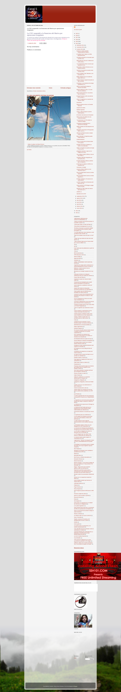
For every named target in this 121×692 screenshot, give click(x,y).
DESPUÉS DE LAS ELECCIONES (82, 324)
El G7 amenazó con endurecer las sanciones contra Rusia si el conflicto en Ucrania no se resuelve (83, 335)
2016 (77, 39)
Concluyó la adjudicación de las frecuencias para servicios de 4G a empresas (84, 302)
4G (74, 246)
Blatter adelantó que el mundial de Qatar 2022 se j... (84, 77)
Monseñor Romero (78, 459)
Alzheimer (76, 260)
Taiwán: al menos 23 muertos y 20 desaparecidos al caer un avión (82, 520)
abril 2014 (79, 204)
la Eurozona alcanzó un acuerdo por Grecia (84, 411)
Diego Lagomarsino (78, 326)
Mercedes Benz (77, 455)
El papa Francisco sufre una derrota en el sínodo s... (85, 96)
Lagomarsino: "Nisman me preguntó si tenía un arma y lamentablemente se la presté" (84, 441)
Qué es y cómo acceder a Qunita (81, 495)
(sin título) (29, 149)
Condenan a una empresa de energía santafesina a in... (85, 84)
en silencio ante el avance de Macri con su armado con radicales (83, 355)
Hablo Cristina (77, 375)
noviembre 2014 (80, 47)
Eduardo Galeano (78, 328)
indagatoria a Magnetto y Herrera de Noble (83, 381)
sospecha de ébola (81, 107)
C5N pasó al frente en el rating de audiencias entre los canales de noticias (83, 275)
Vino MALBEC (77, 537)
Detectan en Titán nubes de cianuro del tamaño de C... (85, 189)
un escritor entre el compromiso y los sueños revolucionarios (82, 526)
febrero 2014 (80, 206)
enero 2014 (79, 208)
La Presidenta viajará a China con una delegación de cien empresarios (82, 425)
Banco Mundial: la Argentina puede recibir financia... (84, 137)
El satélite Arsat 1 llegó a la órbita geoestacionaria (84, 55)
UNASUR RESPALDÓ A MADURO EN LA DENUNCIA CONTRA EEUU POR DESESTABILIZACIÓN (83, 533)
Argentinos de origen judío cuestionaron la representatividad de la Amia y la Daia (83, 265)
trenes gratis (77, 524)
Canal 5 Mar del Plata (32, 12)
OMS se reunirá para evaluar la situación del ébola (84, 87)
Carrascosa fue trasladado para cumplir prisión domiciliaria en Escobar (83, 283)
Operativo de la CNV (81, 193)
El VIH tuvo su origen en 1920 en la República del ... (85, 164)
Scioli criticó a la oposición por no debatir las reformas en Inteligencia (83, 503)
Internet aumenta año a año (80, 387)
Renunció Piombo (78, 497)
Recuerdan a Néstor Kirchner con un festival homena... (85, 67)
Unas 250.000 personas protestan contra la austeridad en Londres (84, 529)
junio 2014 (79, 202)
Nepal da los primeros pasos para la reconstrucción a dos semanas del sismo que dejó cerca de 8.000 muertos (83, 471)
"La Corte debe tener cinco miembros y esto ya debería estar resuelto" (84, 233)
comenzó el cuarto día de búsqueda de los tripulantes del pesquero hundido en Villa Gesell (83, 295)
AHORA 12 (79, 191)
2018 (77, 35)
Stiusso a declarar (78, 513)
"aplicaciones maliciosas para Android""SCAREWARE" (80, 219)
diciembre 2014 (80, 45)
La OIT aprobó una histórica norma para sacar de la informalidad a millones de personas (83, 417)
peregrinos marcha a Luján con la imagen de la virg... (84, 152)
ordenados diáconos (78, 483)
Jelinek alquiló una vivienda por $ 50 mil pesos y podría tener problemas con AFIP (83, 390)
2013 (77, 210)
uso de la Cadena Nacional (80, 536)
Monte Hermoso (77, 460)
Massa (75, 453)
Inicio (50, 88)
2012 (77, 212)
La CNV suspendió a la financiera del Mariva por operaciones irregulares (44, 34)
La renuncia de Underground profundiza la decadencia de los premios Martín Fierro (83, 428)
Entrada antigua (66, 88)
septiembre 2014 (81, 196)
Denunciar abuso (79, 548)
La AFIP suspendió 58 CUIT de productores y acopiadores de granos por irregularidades (84, 396)
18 (74, 244)
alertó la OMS (77, 256)
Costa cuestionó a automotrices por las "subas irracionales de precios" (83, 311)
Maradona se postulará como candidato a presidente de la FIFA (83, 451)
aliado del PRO (77, 258)
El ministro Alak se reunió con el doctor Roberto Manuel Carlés (83, 343)
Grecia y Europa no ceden (80, 373)
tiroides (75, 522)
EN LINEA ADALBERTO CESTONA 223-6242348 (40, 95)
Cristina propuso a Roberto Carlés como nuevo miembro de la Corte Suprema (83, 314)
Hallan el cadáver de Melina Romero (36, 144)
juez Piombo (77, 393)
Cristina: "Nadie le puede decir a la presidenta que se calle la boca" (82, 317)
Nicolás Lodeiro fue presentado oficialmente (84, 474)
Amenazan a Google (81, 167)
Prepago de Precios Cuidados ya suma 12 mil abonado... (84, 145)
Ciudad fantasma (80, 139)
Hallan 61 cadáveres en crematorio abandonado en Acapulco (82, 377)
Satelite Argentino (81, 109)
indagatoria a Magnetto (79, 380)
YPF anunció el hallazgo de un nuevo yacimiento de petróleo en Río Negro (82, 540)
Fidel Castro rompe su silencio (81, 362)
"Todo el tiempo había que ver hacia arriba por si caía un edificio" (83, 242)
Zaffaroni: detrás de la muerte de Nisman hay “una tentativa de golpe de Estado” (83, 543)
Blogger (75, 686)
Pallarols (76, 485)
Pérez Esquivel (77, 488)
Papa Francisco (77, 487)
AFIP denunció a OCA (79, 254)
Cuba (75, 319)
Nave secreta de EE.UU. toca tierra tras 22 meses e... (85, 93)
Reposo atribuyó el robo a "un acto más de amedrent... (84, 90)
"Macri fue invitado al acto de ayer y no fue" (84, 235)
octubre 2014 (80, 49)
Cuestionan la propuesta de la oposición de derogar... (83, 124)
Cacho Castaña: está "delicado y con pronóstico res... (85, 74)
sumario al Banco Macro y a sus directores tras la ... (84, 170)
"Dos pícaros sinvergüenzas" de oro (82, 226)
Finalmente (76, 364)
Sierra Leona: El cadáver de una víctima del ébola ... (84, 117)
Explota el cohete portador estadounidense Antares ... (83, 51)
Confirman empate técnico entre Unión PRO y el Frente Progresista (84, 305)
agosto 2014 (80, 198)
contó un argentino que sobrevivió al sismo (83, 307)
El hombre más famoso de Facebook (85, 114)
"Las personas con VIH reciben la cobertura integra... (84, 121)
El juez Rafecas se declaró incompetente (83, 340)
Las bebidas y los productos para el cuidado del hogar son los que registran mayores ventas (84, 445)
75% (75, 251)
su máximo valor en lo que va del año (82, 515)
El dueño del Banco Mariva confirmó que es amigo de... (85, 161)
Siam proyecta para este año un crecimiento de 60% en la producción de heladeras (84, 508)
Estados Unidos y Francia (80, 357)
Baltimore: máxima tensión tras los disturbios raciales (82, 269)
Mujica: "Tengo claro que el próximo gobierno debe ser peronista (82, 467)
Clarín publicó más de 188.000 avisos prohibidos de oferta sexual (82, 292)
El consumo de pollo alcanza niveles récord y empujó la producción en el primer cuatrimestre (84, 331)
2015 (77, 41)
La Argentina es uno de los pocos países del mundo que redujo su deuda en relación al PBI (84, 401)
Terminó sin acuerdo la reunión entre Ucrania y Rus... (85, 71)
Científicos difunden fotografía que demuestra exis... (84, 158)
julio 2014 (79, 200)
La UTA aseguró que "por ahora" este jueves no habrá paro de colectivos (82, 434)
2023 (77, 33)
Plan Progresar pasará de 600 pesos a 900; (84, 490)
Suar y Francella (77, 517)
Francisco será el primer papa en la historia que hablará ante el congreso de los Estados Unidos (84, 367)
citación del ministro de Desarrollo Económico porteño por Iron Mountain (82, 289)
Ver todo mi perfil (78, 29)
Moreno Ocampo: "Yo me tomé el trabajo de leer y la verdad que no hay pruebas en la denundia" (84, 464)
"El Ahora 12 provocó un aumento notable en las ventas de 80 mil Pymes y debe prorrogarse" (83, 229)
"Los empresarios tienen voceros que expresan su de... (85, 64)
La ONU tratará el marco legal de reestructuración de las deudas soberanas (83, 421)
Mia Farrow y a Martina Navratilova (82, 457)
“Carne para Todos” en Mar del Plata (82, 224)
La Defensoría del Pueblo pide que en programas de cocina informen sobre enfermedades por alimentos (82, 408)
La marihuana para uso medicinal (81, 414)
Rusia (75, 499)
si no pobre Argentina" (79, 505)
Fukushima (79, 102)
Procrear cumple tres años (80, 493)
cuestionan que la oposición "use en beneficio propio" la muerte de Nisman (82, 322)
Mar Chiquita (77, 448)
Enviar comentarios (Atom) (39, 91)
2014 (77, 43)
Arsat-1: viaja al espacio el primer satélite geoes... (84, 112)
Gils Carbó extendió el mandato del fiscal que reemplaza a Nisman (83, 371)
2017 (77, 37)
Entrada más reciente (34, 88)
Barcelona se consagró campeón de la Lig (83, 271)
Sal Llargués (77, 500)
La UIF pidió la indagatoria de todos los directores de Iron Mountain (83, 431)
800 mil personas (78, 253)
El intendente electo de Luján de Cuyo (82, 338)
